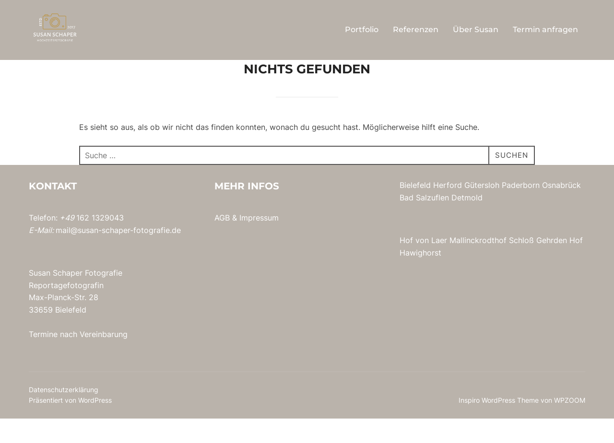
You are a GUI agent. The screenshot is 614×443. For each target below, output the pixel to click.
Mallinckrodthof (478, 264)
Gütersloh (481, 209)
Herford (447, 209)
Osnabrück (561, 209)
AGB (222, 242)
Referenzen (415, 29)
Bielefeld (415, 209)
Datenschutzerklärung (63, 414)
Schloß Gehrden (538, 264)
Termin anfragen (545, 29)
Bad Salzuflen (424, 222)
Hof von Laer (423, 264)
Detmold (467, 222)
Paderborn (521, 209)
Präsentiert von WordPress (70, 424)
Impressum (259, 242)
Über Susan (475, 29)
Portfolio (361, 29)
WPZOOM (569, 424)
